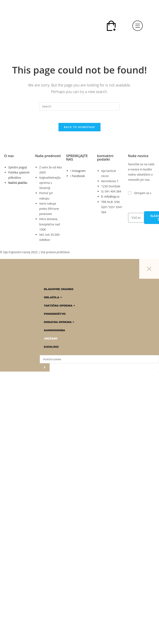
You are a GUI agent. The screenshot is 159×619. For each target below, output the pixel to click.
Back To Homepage (79, 127)
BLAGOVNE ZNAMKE (59, 289)
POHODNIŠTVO (54, 314)
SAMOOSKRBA (54, 330)
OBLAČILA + (53, 297)
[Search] (45, 367)
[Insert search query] (79, 106)
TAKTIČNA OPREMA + (59, 306)
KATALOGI (51, 347)
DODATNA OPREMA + (59, 322)
